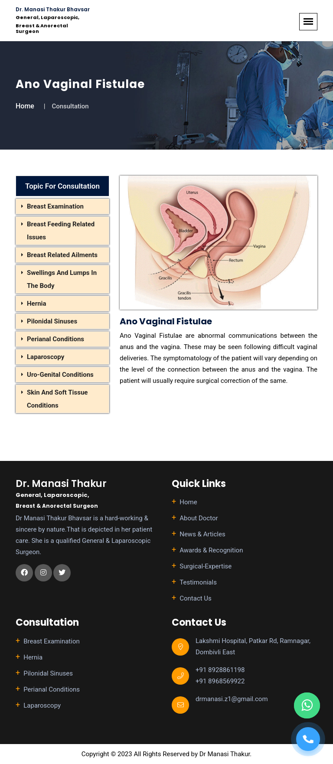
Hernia (36, 303)
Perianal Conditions (55, 339)
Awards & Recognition (211, 550)
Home (25, 106)
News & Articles (202, 534)
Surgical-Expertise (206, 566)
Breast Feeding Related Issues (61, 230)
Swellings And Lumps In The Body (62, 279)
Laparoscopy (45, 357)
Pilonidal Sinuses (52, 321)
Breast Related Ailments (62, 255)
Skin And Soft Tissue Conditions (57, 399)
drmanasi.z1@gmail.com (232, 699)
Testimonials (198, 582)
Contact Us (196, 598)
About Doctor (199, 518)
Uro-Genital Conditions (60, 375)
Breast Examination (55, 206)
